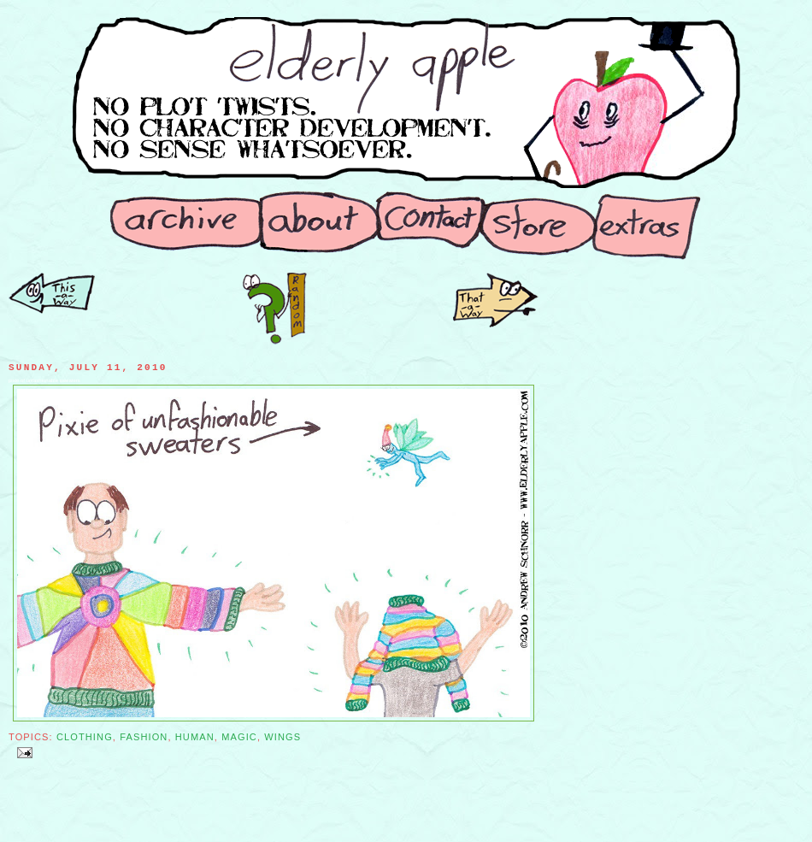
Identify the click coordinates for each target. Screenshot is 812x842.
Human (195, 737)
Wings (282, 737)
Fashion (144, 737)
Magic (239, 737)
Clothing (84, 737)
